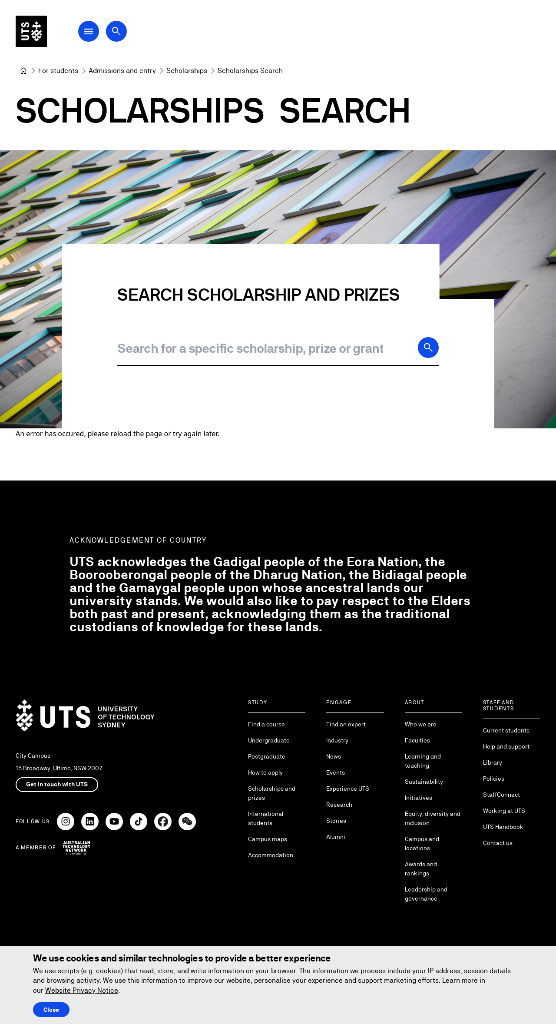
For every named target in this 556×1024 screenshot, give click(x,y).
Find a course (266, 724)
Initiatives (418, 797)
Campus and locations (422, 843)
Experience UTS (347, 788)
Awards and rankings (421, 869)
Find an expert (346, 724)
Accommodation (270, 855)
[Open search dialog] (116, 31)
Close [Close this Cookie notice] (51, 1009)
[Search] (428, 347)
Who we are (421, 724)
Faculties (417, 740)
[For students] (58, 71)
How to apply (265, 772)
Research (339, 804)
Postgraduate (266, 756)
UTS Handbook (503, 826)
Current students (506, 730)
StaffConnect (501, 794)
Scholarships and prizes (271, 793)
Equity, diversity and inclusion (432, 818)
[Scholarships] (186, 71)
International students (265, 818)
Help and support (506, 746)
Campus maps (267, 838)
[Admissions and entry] (122, 71)
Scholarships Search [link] (250, 70)
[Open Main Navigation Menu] (88, 31)
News (333, 756)
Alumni (335, 836)
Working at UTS (504, 810)
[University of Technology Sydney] (23, 70)
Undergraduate (269, 740)
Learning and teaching (423, 761)
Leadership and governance (426, 894)
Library (492, 762)
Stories (336, 820)
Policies (493, 778)
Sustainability (424, 781)
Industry (337, 740)
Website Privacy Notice (81, 990)
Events (335, 772)
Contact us (498, 842)
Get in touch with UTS (57, 784)
